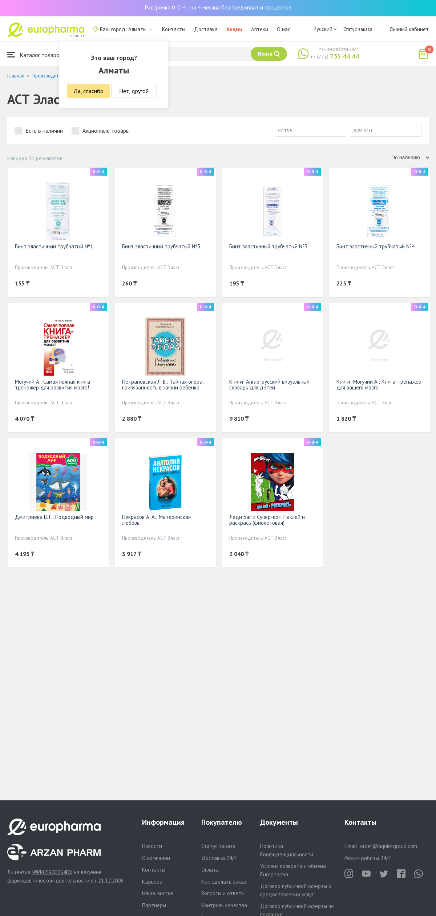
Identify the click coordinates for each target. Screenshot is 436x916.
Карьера (152, 881)
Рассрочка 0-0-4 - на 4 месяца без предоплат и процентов (218, 7)
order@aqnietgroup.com (388, 846)
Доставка (206, 29)
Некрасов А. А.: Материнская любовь (156, 519)
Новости (152, 846)
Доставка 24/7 (219, 858)
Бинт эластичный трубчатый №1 (54, 246)
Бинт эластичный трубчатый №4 (375, 246)
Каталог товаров (34, 55)
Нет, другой (134, 91)
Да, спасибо (88, 91)
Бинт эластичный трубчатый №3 (268, 246)
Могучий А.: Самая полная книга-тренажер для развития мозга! (53, 384)
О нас (283, 29)
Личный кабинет (409, 29)
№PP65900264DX (52, 872)
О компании (156, 858)
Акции (234, 29)
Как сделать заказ (223, 881)
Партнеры (154, 905)
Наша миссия (157, 893)
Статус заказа (357, 29)
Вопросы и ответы (223, 893)
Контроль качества (224, 905)
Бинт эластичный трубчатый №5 (161, 246)
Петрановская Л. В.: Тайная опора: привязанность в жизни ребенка (163, 384)
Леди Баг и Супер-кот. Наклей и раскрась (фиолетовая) (267, 519)
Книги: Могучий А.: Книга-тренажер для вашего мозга (378, 384)
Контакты (173, 29)
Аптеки (259, 29)
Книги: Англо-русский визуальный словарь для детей (269, 384)
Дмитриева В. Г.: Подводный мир (54, 516)
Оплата (210, 869)
